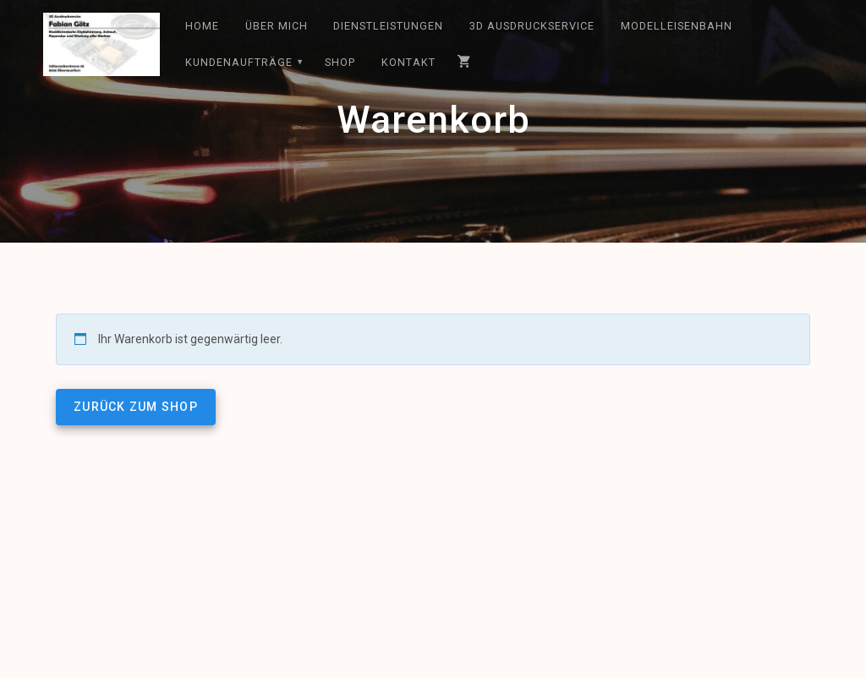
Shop (340, 62)
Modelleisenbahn (676, 25)
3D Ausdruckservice (532, 25)
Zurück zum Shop (136, 406)
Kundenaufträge (239, 62)
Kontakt (408, 62)
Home (202, 25)
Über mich (276, 25)
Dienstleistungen (388, 25)
